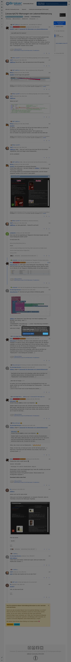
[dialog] (36, 331)
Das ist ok (45, 333)
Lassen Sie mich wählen (28, 333)
